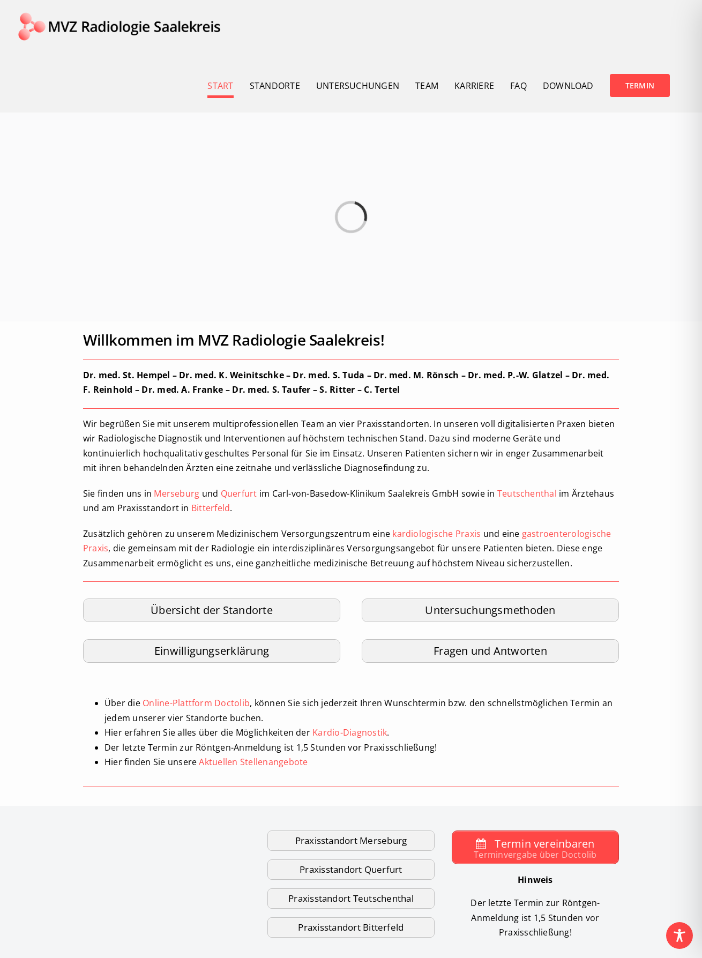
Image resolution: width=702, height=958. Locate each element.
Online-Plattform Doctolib (196, 703)
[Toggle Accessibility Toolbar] (679, 935)
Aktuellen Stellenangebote (253, 762)
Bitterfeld (210, 508)
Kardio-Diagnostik (349, 732)
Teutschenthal (527, 493)
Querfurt (239, 493)
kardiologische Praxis (436, 534)
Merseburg (176, 493)
